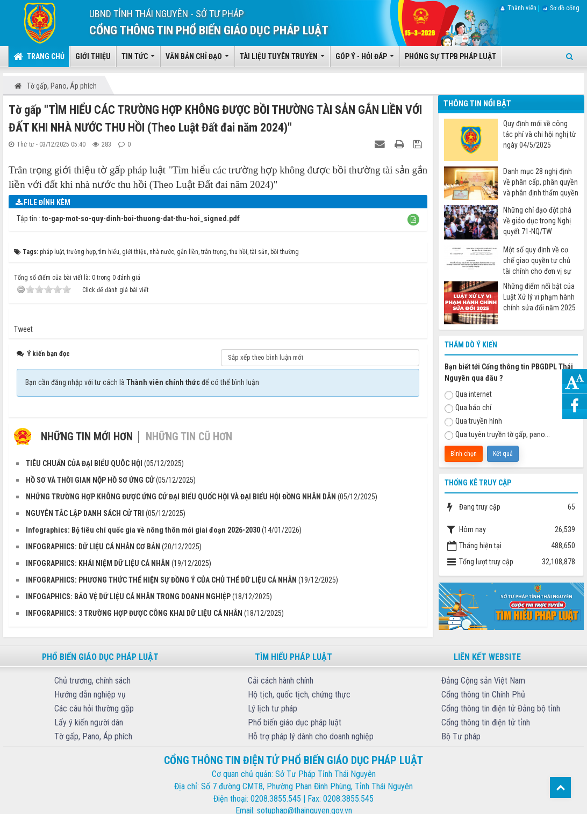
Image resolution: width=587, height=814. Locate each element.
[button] (413, 219)
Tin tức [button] (138, 59)
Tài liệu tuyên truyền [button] (282, 59)
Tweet (23, 329)
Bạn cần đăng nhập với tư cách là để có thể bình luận (142, 382)
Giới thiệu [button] (93, 56)
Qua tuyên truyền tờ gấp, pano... (497, 435)
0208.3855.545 (275, 799)
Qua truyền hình (473, 421)
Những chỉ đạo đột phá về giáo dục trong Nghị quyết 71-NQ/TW (537, 221)
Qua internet (468, 394)
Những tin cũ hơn (189, 436)
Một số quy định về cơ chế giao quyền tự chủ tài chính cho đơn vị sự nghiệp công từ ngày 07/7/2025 (537, 260)
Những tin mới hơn (87, 436)
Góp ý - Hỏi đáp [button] (364, 59)
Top (560, 787)
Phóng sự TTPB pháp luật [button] (450, 56)
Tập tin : (128, 218)
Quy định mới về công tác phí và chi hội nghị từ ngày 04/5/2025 (539, 134)
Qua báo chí (468, 408)
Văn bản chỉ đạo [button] (197, 59)
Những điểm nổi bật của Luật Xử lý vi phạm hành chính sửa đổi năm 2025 (539, 297)
